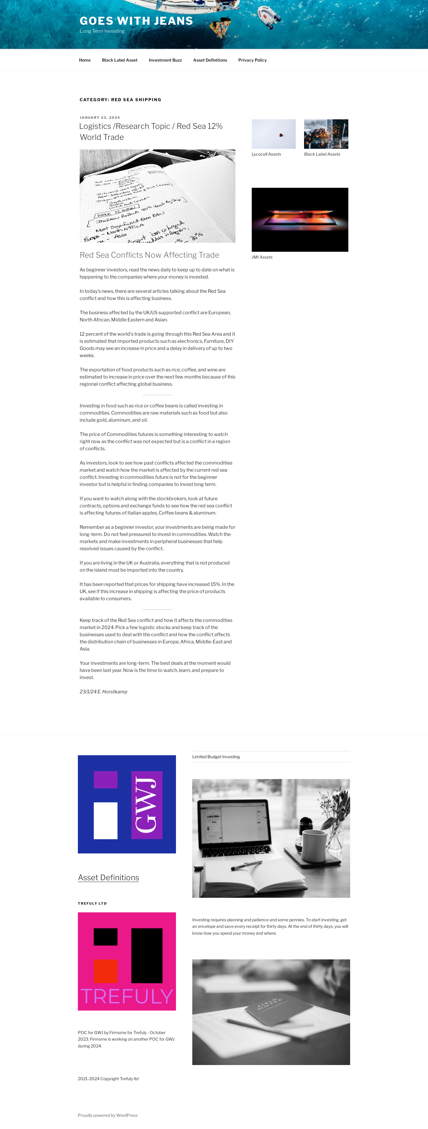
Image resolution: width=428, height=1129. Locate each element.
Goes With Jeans (137, 20)
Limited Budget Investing (216, 756)
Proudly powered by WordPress (108, 1115)
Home (85, 59)
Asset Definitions (210, 59)
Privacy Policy (252, 59)
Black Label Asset (120, 59)
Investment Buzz (165, 59)
